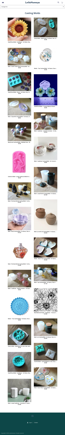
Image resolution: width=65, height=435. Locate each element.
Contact (36, 422)
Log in (30, 422)
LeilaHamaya (32, 3)
